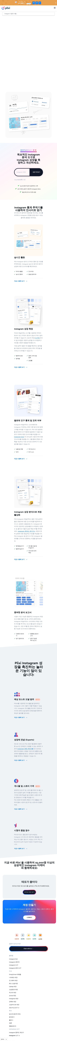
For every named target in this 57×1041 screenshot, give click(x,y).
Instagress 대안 (13, 980)
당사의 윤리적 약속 (15, 995)
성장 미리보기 (36, 153)
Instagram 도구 (13, 946)
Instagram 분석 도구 (15, 949)
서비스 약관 (18, 1038)
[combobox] (4, 1039)
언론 (10, 1004)
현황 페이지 (12, 1007)
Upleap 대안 (12, 968)
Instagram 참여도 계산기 (16, 1014)
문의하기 (11, 998)
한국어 (2, 1039)
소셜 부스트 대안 (14, 986)
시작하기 (29, 899)
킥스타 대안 (12, 974)
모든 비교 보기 (14, 989)
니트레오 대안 (13, 959)
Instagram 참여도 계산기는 (26, 513)
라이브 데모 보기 (29, 873)
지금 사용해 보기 (20, 262)
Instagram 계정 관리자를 (25, 730)
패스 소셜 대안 (13, 965)
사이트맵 (37, 1038)
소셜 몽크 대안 (13, 971)
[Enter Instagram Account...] (22, 154)
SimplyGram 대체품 (15, 956)
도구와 (37, 319)
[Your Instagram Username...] (28, 14)
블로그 (11, 1001)
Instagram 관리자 (14, 943)
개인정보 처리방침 (28, 1038)
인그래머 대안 (13, 962)
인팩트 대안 (12, 983)
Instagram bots (19, 418)
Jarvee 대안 (12, 977)
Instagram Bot (13, 940)
